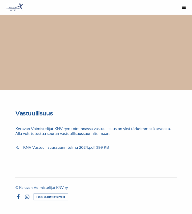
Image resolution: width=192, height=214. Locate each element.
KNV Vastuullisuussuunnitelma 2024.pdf (59, 147)
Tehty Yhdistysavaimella (51, 196)
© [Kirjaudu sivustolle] (17, 187)
